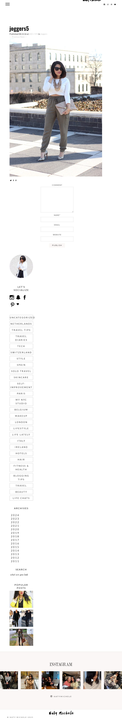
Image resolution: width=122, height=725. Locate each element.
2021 (15, 525)
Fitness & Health (21, 467)
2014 (15, 550)
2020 (15, 529)
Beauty (21, 492)
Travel (21, 485)
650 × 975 (33, 34)
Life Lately (21, 434)
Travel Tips (21, 330)
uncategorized (21, 317)
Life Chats (21, 498)
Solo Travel (21, 371)
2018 (15, 536)
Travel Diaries (21, 338)
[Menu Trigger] (8, 4)
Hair (21, 459)
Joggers (43, 34)
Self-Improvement (21, 385)
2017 (15, 539)
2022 (15, 522)
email (57, 225)
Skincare (21, 377)
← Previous (15, 37)
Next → (23, 37)
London (21, 422)
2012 (15, 557)
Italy (21, 441)
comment (57, 185)
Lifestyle (21, 428)
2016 (15, 543)
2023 (15, 518)
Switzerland (21, 352)
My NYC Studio (21, 401)
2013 (15, 554)
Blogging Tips (21, 477)
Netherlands (21, 323)
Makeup (21, 416)
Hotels (21, 453)
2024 (15, 515)
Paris (21, 393)
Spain (21, 365)
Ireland (21, 447)
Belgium (21, 409)
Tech (21, 346)
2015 (15, 547)
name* (57, 215)
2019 (15, 532)
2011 (15, 561)
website (57, 235)
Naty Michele (61, 713)
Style (21, 358)
